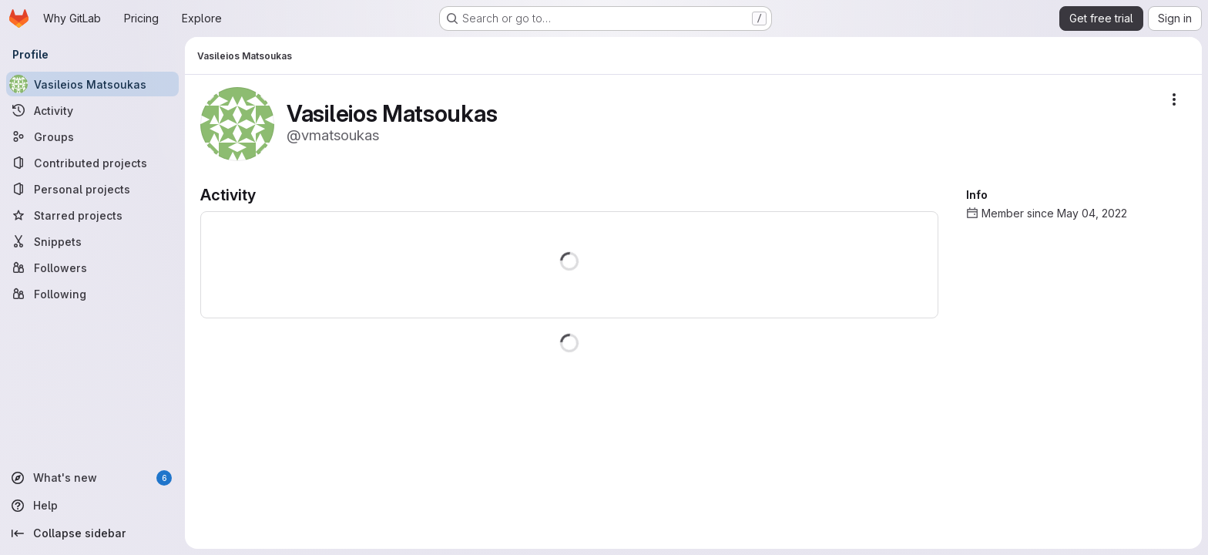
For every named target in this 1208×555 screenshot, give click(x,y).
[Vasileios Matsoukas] (92, 84)
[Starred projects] (92, 215)
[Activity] (92, 110)
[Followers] (92, 267)
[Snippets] (92, 241)
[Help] (92, 505)
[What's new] (92, 478)
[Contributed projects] (92, 162)
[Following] (92, 293)
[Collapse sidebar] (92, 533)
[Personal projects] (92, 189)
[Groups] (92, 136)
